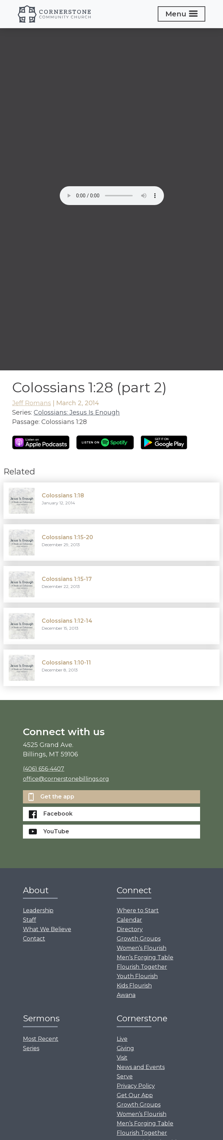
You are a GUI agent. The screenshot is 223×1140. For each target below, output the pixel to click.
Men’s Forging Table (145, 957)
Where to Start (138, 910)
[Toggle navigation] (181, 14)
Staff (29, 920)
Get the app (51, 797)
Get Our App (135, 1095)
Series (31, 1048)
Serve (125, 1076)
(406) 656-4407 (43, 768)
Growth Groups (138, 938)
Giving (125, 1048)
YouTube (49, 831)
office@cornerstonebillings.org (66, 779)
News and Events (141, 1067)
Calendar (129, 920)
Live (122, 1039)
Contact (34, 938)
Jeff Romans (31, 403)
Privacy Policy (136, 1086)
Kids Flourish (134, 985)
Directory (130, 929)
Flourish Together (142, 967)
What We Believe (47, 929)
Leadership (38, 910)
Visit (122, 1057)
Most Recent (40, 1039)
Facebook (51, 814)
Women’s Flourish (141, 948)
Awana (126, 995)
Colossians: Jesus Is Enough (77, 412)
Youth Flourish (137, 976)
